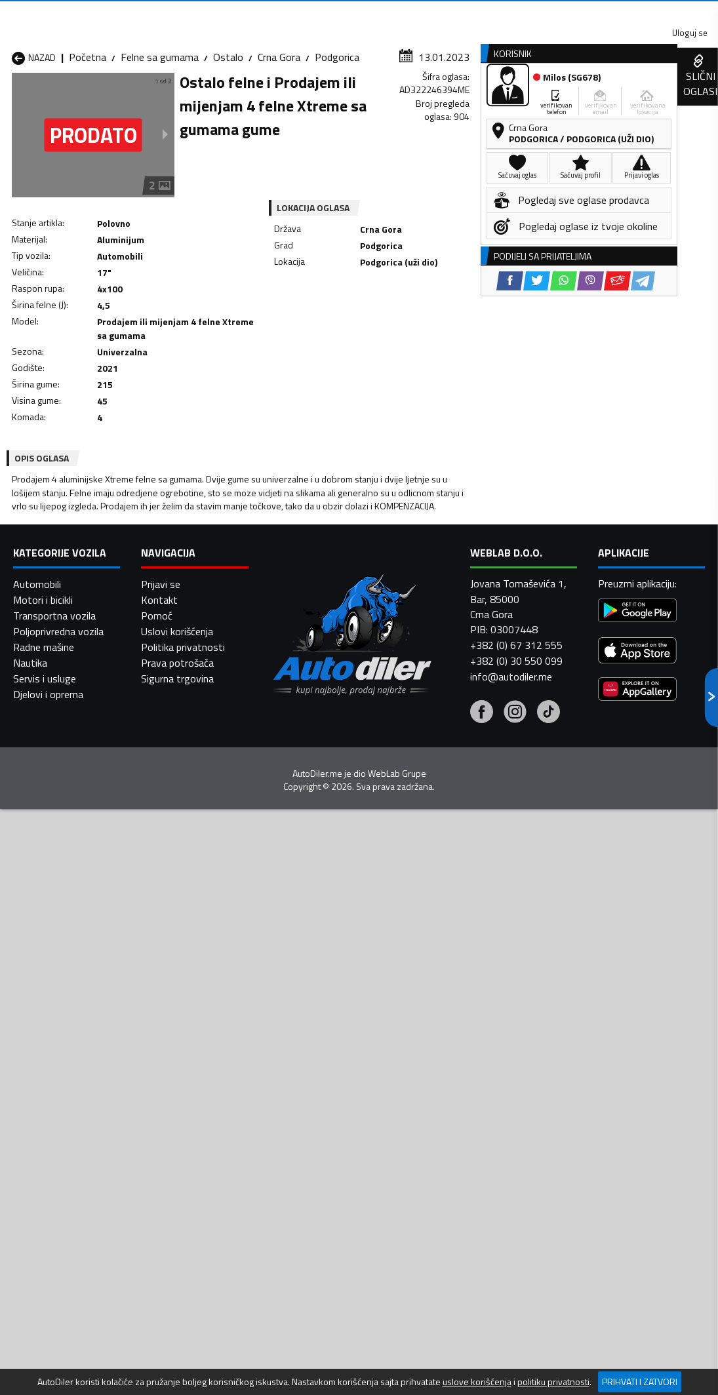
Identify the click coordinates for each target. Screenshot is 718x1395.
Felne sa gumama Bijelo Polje (438, 1035)
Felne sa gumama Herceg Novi (68, 1098)
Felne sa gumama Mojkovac (447, 1106)
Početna (87, 128)
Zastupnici (311, 101)
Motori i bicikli (43, 1330)
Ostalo (228, 128)
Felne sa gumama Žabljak (316, 1169)
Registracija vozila (582, 101)
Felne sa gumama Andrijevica (51, 1035)
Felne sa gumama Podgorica (175, 1145)
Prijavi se (160, 1314)
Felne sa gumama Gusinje (442, 1074)
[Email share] (441, 335)
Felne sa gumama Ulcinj (63, 1169)
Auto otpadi (389, 101)
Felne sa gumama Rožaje (316, 1153)
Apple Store (324, 13)
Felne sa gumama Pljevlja (441, 1122)
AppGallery (407, 13)
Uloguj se (626, 13)
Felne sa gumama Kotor (314, 1106)
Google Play (237, 13)
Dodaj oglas (680, 101)
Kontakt (556, 13)
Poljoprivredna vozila (58, 1361)
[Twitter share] (360, 335)
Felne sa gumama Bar (184, 1043)
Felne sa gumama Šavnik (190, 1169)
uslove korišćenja (477, 1381)
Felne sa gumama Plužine (67, 1153)
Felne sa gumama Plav (311, 1122)
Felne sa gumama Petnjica (194, 1122)
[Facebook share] (333, 335)
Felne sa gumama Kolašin (192, 1106)
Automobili (37, 1314)
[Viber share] (414, 335)
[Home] (11, 100)
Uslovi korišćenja (177, 1361)
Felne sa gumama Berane (316, 1043)
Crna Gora (279, 128)
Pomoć (156, 1346)
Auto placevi (232, 101)
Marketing (484, 13)
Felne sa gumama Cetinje (191, 1074)
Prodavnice (150, 101)
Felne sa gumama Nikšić (64, 1122)
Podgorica (337, 128)
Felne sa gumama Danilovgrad (300, 1066)
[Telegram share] (466, 335)
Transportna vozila (54, 1346)
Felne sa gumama (160, 128)
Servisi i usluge (477, 101)
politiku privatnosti (553, 1381)
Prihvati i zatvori (639, 1381)
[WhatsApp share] (387, 335)
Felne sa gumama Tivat (438, 1153)
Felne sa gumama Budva (66, 1074)
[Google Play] (637, 1342)
